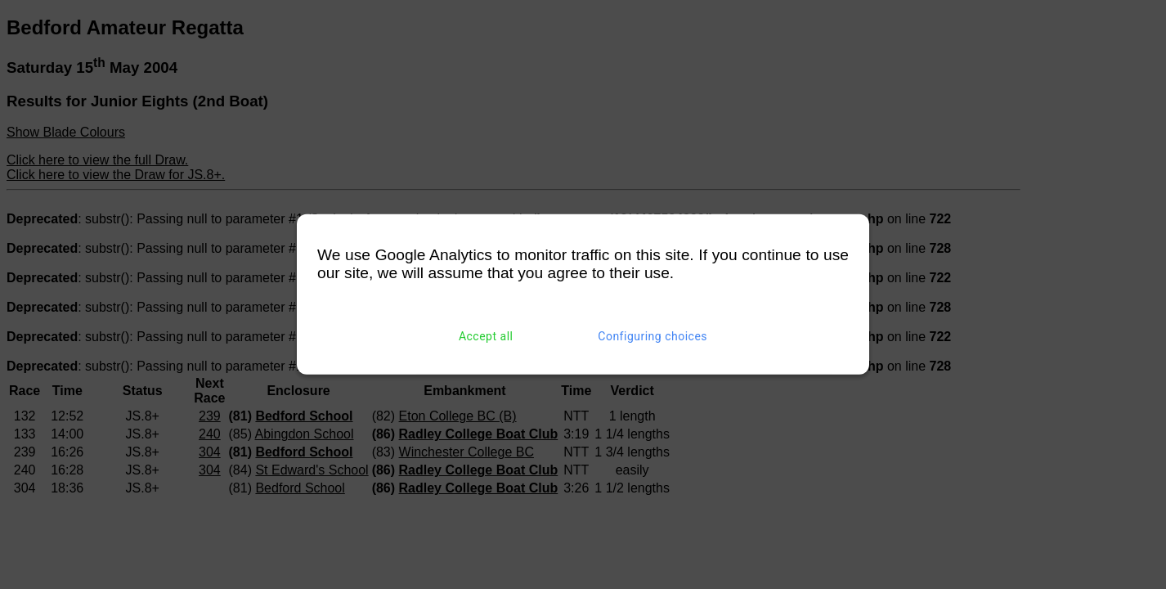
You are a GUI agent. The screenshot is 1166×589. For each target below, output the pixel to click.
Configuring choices (652, 336)
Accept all (486, 336)
